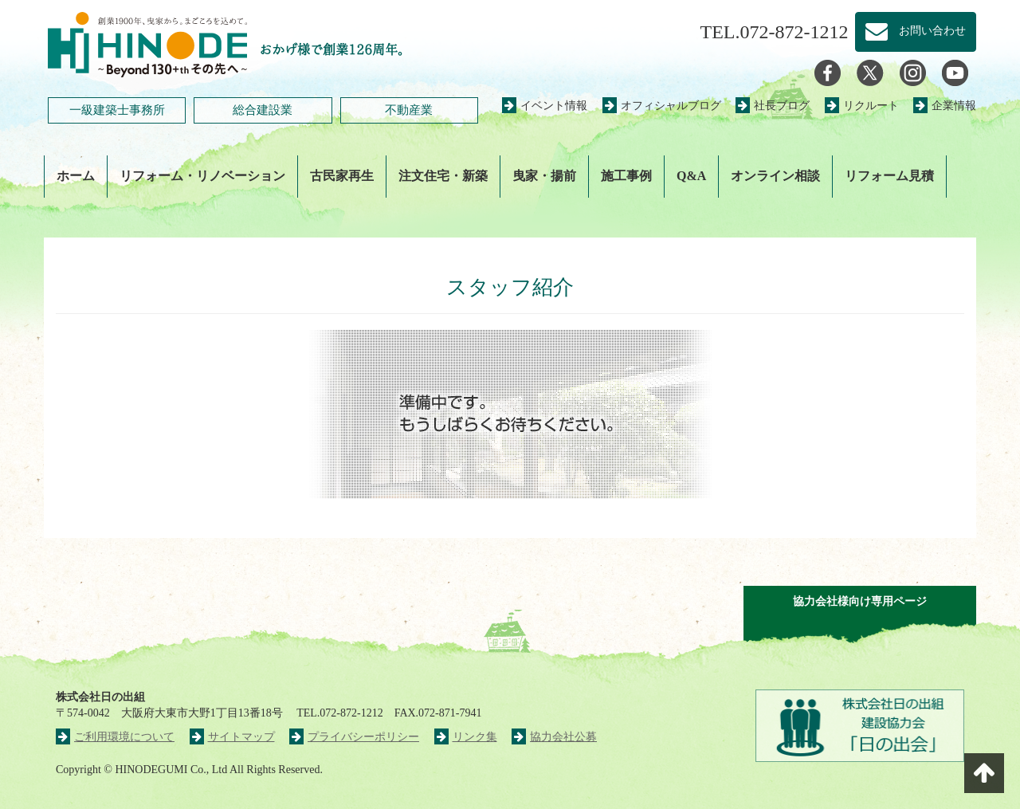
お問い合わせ (915, 32)
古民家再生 (342, 176)
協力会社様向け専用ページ (860, 601)
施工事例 (626, 176)
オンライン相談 (775, 176)
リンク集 (465, 737)
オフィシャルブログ (661, 106)
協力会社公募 (554, 737)
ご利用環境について (115, 737)
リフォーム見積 (889, 176)
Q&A (691, 176)
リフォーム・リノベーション (202, 176)
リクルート (862, 106)
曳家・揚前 (544, 176)
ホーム (76, 176)
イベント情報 (544, 106)
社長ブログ (773, 106)
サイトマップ (232, 737)
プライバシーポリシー (354, 737)
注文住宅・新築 (443, 176)
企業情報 (944, 106)
